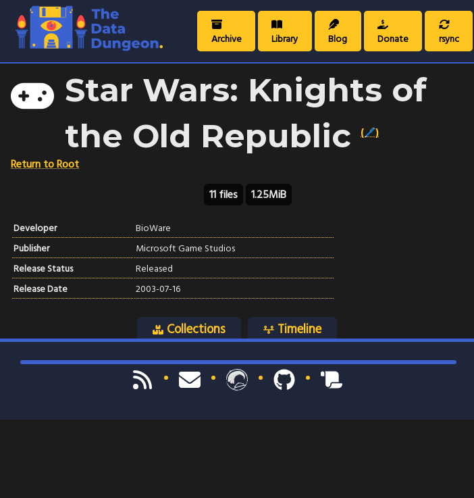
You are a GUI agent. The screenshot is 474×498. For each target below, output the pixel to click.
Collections (189, 328)
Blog (337, 33)
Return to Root (45, 164)
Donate (393, 33)
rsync (449, 33)
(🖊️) (370, 132)
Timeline (292, 328)
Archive (226, 33)
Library (284, 33)
